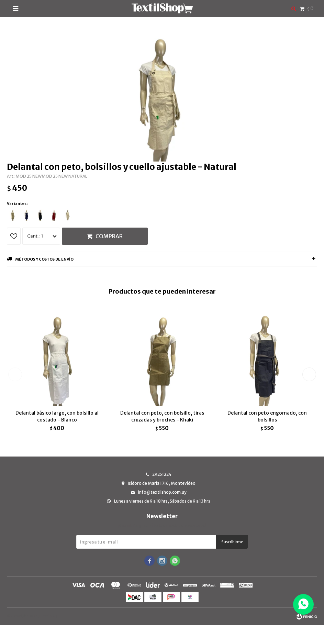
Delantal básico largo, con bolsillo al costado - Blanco (57, 416)
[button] (309, 374)
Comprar (109, 236)
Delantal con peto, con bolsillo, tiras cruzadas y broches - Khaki (162, 416)
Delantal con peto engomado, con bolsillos (267, 416)
